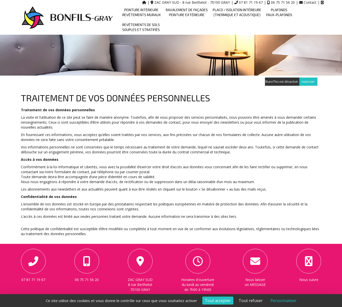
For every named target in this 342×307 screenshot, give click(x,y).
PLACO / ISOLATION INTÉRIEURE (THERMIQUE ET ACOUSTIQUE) (237, 12)
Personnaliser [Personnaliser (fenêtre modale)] (283, 300)
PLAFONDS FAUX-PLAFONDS (279, 12)
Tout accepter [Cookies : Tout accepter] (218, 300)
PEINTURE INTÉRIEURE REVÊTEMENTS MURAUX (141, 12)
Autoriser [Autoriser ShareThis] (308, 82)
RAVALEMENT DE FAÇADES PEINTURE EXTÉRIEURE (187, 12)
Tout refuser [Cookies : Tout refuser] (251, 300)
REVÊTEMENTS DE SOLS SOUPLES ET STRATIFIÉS (141, 27)
